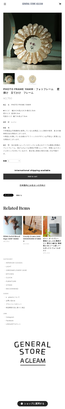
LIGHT (8, 266)
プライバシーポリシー (14, 304)
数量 (5, 161)
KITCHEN (10, 274)
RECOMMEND (12, 289)
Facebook (10, 321)
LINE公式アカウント (13, 324)
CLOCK (9, 278)
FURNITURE (11, 281)
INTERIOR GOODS (14, 263)
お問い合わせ (10, 301)
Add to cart (32, 176)
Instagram (10, 317)
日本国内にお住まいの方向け (32, 185)
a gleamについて (13, 297)
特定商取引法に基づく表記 (15, 307)
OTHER (9, 285)
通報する (19, 195)
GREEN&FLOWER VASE (16, 270)
